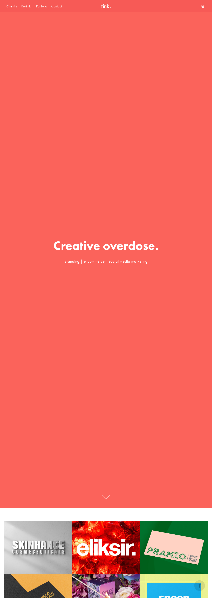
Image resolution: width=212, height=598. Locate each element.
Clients (11, 6)
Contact (56, 6)
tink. (106, 6)
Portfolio (41, 6)
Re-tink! (26, 6)
